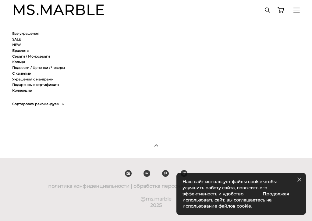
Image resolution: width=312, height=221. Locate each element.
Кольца (18, 62)
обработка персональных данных (176, 186)
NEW (16, 45)
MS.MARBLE (58, 10)
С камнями (21, 73)
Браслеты (20, 50)
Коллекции (22, 90)
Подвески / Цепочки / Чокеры (38, 68)
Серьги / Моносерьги (31, 56)
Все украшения (25, 33)
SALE (16, 39)
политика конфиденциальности (88, 186)
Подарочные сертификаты (35, 85)
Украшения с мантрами (33, 79)
